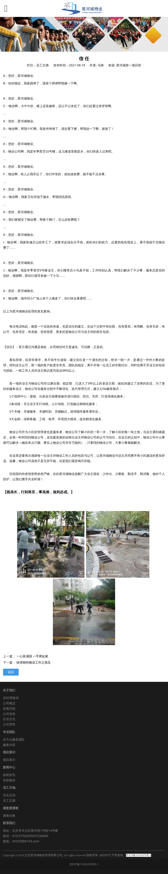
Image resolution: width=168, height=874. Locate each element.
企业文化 (9, 719)
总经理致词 (10, 698)
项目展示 (9, 760)
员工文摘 (9, 800)
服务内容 (9, 745)
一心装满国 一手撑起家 (32, 656)
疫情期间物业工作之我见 (33, 662)
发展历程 (9, 708)
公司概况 (9, 703)
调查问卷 (9, 815)
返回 (11, 672)
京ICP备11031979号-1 (84, 864)
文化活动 (9, 795)
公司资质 (9, 714)
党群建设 (9, 780)
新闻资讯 (9, 775)
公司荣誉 (9, 724)
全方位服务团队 (14, 739)
